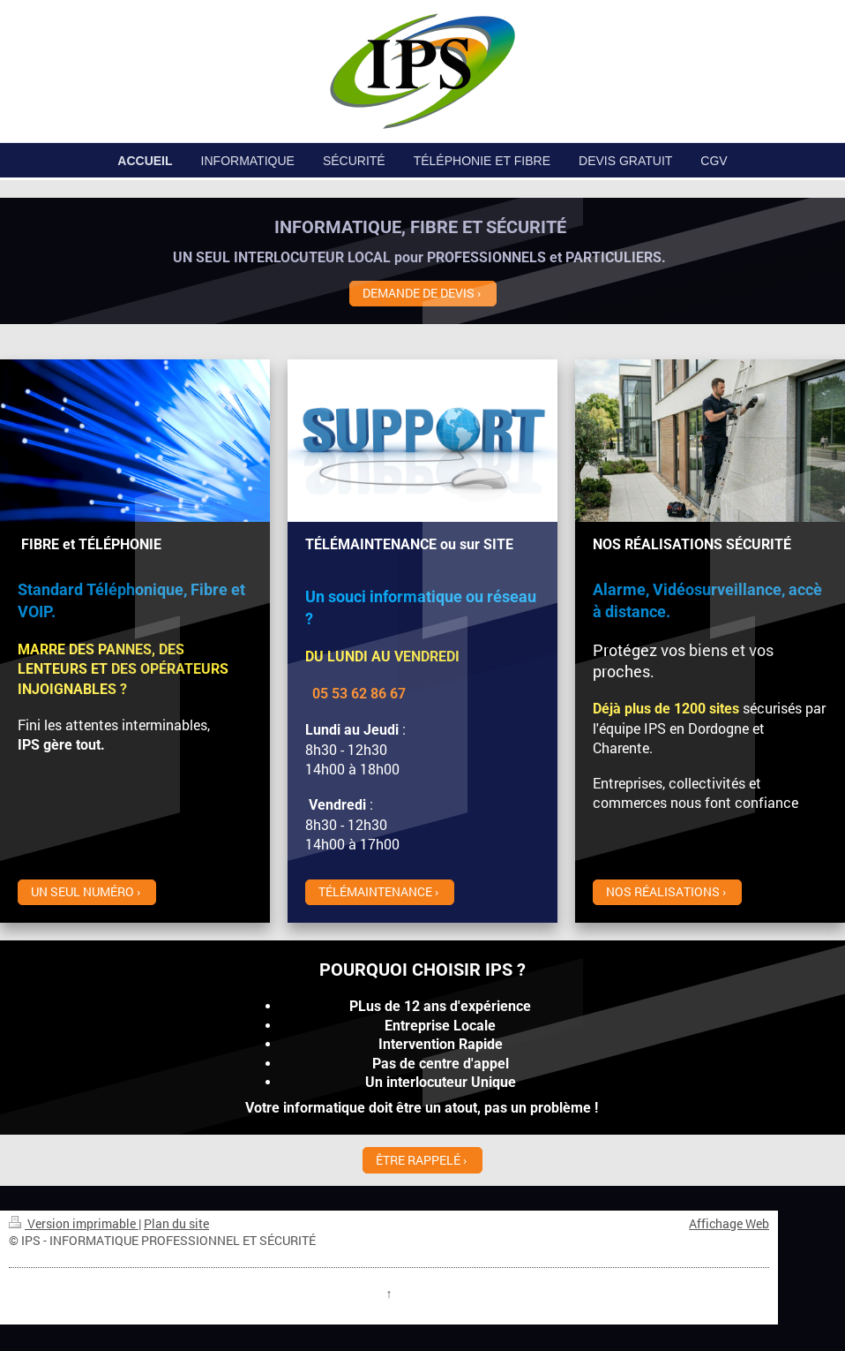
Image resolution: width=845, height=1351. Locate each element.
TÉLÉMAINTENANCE (375, 891)
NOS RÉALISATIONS (663, 891)
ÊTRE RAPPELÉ (418, 1159)
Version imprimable (73, 1223)
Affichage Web (729, 1223)
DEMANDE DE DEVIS (419, 292)
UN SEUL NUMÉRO (82, 891)
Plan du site (176, 1223)
